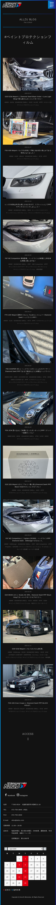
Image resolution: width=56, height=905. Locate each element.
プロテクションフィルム (44, 320)
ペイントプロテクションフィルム (28, 105)
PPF (41, 102)
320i (19, 490)
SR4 (45, 600)
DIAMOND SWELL (22, 102)
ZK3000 (15, 546)
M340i (36, 600)
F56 (45, 377)
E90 (29, 210)
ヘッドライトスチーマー (40, 210)
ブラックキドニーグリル (14, 657)
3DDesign (13, 544)
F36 (41, 156)
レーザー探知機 (22, 549)
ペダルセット (47, 546)
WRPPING (28, 655)
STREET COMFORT (16, 655)
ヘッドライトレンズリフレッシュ (17, 212)
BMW (7, 102)
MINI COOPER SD (18, 379)
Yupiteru (8, 546)
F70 (29, 320)
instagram (22, 795)
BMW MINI (9, 377)
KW (47, 652)
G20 (38, 490)
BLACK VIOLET (20, 708)
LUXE (36, 102)
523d (12, 102)
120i (11, 320)
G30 (31, 102)
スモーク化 (48, 102)
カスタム (36, 655)
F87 (29, 264)
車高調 (48, 657)
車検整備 (39, 269)
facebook (10, 795)
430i (16, 156)
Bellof (22, 156)
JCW (41, 436)
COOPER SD (23, 377)
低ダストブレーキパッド (39, 603)
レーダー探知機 (34, 549)
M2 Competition (38, 264)
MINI (16, 377)
